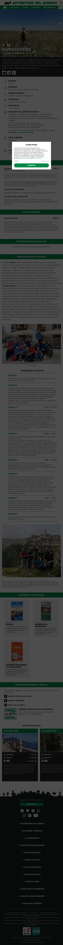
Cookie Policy (25, 158)
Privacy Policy (37, 158)
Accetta (31, 165)
